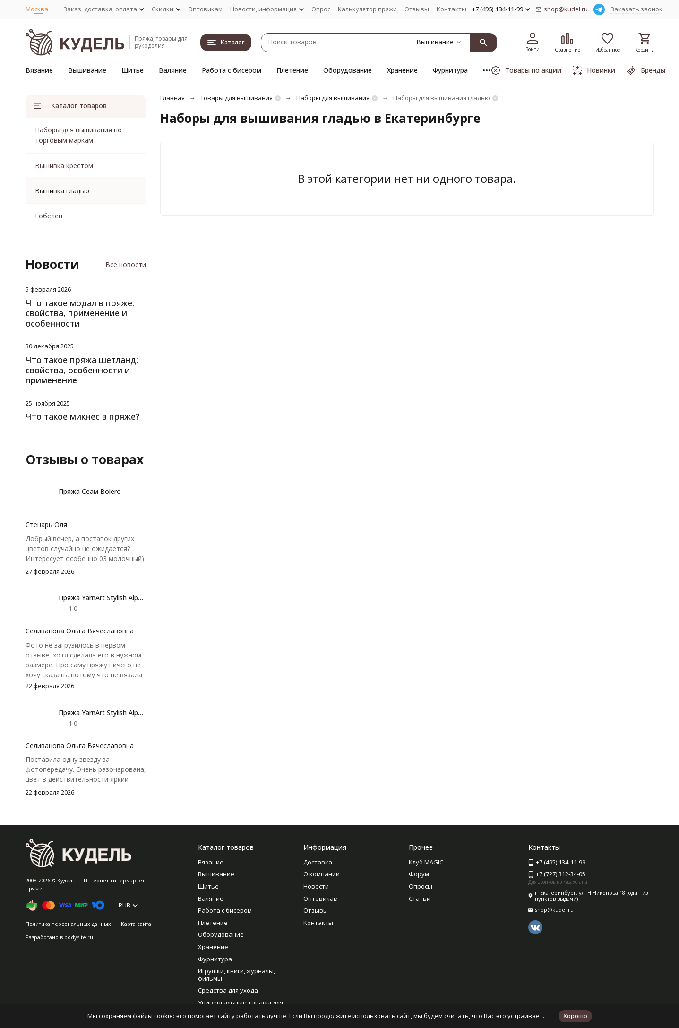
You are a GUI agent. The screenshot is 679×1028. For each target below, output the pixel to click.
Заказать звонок (636, 9)
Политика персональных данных (68, 923)
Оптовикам (205, 9)
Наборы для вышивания (333, 98)
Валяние (173, 70)
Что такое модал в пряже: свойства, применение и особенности (80, 313)
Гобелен (48, 215)
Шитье (132, 70)
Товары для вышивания (236, 98)
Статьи (419, 898)
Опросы (420, 886)
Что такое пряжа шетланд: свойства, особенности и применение (82, 370)
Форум (419, 874)
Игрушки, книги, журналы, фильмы (236, 975)
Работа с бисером (231, 70)
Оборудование (347, 70)
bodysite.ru (78, 937)
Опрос (320, 9)
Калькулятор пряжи (367, 9)
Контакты (451, 9)
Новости (316, 886)
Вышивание (87, 70)
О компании (321, 874)
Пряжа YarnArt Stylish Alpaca (104, 597)
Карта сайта (136, 923)
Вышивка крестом (64, 165)
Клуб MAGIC (426, 862)
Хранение (402, 70)
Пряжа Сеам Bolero (90, 491)
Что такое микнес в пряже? (82, 416)
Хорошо (575, 1015)
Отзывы (416, 9)
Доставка (317, 862)
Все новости (125, 264)
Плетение (292, 70)
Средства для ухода (228, 990)
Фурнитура (450, 70)
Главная (172, 98)
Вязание (39, 70)
